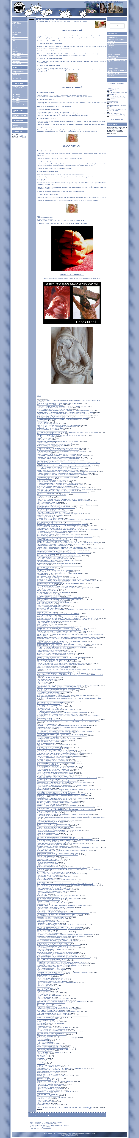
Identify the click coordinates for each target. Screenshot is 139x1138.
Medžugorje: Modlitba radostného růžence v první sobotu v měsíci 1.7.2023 (58, 614)
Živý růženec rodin (42, 1004)
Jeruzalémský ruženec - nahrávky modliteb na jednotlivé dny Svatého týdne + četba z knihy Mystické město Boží (68, 400)
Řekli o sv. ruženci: (42, 1040)
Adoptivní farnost (16, 32)
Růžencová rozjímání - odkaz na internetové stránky (51, 1003)
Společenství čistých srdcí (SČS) (116, 39)
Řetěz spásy (40, 797)
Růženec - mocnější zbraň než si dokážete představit (52, 1029)
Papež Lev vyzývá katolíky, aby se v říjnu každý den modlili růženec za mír (58, 450)
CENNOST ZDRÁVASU (43, 987)
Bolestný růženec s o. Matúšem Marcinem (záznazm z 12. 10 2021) (56, 738)
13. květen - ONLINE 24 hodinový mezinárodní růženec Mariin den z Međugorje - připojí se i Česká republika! (67, 685)
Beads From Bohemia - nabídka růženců (48, 1071)
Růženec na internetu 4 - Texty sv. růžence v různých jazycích (54, 1007)
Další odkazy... (111, 75)
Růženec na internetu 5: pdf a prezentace (48, 900)
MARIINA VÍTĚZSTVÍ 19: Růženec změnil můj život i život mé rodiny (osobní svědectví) (61, 657)
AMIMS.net (88, 2)
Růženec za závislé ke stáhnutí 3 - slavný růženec (51, 969)
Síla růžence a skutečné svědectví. (47, 509)
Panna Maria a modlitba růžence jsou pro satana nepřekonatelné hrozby (57, 659)
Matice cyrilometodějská (114, 54)
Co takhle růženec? (42, 1077)
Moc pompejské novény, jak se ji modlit (48, 596)
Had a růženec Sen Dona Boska (46, 567)
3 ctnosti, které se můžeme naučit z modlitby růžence (52, 776)
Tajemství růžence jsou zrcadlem (46, 554)
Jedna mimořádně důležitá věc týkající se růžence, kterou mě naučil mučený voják (60, 914)
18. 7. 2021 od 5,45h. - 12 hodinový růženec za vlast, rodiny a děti (55, 762)
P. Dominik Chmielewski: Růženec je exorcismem (51, 707)
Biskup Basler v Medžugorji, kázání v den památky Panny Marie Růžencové (58, 441)
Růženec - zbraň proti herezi (45, 849)
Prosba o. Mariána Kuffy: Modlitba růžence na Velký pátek (53, 1000)
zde (22, 135)
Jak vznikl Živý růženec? (44, 994)
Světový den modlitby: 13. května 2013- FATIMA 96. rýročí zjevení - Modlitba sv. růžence (61, 1068)
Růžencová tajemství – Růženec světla (48, 1096)
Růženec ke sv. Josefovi (44, 920)
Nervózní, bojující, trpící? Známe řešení (48, 897)
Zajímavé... (15, 51)
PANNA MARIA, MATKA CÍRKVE (46, 678)
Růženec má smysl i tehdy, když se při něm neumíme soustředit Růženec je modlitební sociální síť (64, 839)
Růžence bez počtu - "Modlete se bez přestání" (50, 908)
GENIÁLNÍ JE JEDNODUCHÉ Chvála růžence (50, 1010)
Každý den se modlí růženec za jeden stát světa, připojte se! (54, 1091)
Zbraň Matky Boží (42, 1053)
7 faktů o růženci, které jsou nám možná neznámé (51, 844)
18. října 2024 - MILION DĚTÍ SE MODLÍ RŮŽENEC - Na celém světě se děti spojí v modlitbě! (63, 525)
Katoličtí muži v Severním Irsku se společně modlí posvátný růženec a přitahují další (60, 727)
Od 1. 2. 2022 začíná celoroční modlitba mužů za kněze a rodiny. (55, 709)
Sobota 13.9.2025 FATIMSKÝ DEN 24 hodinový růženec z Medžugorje (56, 454)
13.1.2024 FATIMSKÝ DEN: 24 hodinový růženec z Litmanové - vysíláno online (59, 573)
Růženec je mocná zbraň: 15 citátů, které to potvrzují (52, 961)
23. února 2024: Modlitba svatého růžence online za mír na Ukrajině (56, 563)
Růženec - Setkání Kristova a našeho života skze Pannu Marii (54, 1027)
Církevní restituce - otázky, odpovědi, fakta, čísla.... (117, 71)
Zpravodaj (15, 34)
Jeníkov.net (111, 63)
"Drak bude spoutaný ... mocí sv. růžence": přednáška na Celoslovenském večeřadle (60, 753)
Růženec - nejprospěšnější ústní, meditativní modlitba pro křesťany (55, 879)
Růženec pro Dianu (42, 950)
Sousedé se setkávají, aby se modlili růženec (49, 859)
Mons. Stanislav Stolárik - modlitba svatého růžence (51, 783)
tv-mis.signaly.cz (22, 136)
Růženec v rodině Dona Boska (45, 569)
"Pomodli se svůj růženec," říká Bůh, (47, 813)
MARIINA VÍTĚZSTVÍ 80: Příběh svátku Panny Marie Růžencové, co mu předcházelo (60, 435)
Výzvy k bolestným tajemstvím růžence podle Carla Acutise (53, 486)
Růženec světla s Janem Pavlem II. (47, 502)
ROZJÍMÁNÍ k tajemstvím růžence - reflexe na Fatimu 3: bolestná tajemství (58, 955)
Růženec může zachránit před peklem (48, 423)
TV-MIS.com (98, 2)
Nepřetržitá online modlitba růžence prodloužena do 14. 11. (53, 730)
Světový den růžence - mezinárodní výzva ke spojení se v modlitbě (55, 528)
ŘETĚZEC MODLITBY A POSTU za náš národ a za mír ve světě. (55, 701)
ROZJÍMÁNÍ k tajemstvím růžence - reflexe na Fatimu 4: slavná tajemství (57, 953)
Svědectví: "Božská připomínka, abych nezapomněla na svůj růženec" (56, 916)
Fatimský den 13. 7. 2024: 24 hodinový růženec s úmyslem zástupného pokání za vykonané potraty (64, 537)
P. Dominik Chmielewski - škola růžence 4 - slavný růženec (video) (55, 763)
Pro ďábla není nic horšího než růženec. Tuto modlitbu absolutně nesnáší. (57, 531)
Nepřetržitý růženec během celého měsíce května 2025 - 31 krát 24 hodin (57, 476)
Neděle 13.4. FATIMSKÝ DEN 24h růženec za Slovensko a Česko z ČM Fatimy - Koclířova (62, 487)
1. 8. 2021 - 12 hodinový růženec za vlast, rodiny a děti (52, 759)
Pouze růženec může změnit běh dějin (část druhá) (51, 831)
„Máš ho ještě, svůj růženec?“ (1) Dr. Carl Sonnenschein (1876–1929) (56, 1008)
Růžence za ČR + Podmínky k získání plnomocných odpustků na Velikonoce (58, 403)
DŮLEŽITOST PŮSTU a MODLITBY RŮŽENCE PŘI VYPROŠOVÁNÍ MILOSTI (59, 468)
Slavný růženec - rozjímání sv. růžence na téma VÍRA (52, 656)
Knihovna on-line (16, 74)
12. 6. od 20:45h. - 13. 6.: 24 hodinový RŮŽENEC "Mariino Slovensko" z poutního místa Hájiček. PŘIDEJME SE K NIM (70, 675)
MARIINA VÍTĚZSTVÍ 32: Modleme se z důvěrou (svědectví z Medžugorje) (57, 802)
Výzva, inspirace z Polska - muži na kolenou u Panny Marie (53, 876)
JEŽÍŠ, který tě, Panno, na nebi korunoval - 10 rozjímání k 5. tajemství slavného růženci (61, 455)
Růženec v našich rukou (44, 991)
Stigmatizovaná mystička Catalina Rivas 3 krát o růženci (52, 932)
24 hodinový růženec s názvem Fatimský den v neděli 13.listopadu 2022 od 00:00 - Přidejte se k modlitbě (66, 644)
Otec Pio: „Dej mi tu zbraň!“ (44, 593)
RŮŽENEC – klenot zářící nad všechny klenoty (50, 467)
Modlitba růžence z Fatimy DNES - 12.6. (48, 1083)
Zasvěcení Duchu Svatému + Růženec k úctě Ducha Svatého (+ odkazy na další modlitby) (62, 413)
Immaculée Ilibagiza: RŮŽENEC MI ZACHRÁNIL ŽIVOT (52, 1048)
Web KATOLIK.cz (112, 41)
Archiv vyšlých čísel (17, 127)
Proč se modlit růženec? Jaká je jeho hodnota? (50, 978)
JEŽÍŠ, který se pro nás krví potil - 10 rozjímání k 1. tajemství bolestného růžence (60, 686)
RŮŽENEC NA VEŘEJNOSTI (45, 615)
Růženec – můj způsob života (45, 728)
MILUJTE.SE (118, 2)
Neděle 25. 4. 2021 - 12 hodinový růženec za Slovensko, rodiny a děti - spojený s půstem (62, 785)
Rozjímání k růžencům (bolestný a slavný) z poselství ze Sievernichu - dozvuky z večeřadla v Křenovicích (66, 471)
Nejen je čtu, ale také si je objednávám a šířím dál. (114, 114)
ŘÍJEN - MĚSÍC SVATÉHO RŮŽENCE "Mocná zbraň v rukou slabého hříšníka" (59, 527)
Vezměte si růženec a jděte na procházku (48, 804)
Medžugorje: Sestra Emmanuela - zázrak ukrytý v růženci (53, 696)
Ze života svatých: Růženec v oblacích (47, 1074)
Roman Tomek (44, 1107)
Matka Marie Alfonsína (43, 1093)
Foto (13, 38)
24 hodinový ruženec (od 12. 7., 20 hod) (48, 765)
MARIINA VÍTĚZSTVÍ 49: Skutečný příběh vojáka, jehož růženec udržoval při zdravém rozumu (63, 647)
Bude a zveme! (16, 25)
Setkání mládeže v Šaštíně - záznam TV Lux (49, 1046)
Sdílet (39, 396)
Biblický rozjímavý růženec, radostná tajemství (50, 1088)
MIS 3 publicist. (16, 96)
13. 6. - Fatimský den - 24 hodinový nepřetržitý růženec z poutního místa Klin (58, 617)
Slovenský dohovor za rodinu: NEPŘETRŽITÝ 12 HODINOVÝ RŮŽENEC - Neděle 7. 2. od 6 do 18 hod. (66, 810)
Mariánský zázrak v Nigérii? (45, 1026)
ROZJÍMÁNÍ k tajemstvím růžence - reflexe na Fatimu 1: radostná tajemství (58, 948)
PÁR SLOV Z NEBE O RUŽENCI (46, 612)
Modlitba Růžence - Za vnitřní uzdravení (48, 923)
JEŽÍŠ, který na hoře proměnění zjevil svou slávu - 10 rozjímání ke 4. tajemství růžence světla (63, 410)
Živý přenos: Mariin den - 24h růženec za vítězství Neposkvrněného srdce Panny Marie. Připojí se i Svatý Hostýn (68, 715)
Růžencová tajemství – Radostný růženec (48, 1090)
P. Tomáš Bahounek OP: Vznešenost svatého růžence (52, 1030)
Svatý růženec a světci (43, 439)
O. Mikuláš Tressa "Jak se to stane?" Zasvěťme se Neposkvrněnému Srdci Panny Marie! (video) (64, 695)
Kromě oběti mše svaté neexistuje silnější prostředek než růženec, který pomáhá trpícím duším (63, 553)
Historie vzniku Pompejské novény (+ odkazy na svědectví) (53, 480)
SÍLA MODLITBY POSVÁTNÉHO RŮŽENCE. (49, 576)
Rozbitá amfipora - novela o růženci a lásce (49, 1065)
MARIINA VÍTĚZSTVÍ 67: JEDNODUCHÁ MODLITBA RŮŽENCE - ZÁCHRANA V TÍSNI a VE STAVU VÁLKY (67, 542)
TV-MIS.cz (108, 2)
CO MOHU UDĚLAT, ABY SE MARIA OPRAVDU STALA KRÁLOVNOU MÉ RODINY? (61, 641)
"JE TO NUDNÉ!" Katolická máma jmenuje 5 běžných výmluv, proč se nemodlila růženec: (62, 736)
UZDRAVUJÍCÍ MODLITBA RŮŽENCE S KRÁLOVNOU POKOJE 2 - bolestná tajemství (61, 673)
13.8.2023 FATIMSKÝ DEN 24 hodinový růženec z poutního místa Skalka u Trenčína (60, 599)
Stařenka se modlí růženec (44, 479)
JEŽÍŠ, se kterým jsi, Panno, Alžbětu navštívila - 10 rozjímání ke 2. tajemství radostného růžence (64, 474)
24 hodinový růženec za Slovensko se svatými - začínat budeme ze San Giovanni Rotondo (62, 782)
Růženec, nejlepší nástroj (44, 516)
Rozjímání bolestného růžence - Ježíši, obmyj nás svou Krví (54, 651)
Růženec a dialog (42, 682)
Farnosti (14, 30)
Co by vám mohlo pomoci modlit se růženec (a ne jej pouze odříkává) (56, 1038)
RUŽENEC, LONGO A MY (44, 977)
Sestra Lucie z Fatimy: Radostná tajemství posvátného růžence (54, 672)
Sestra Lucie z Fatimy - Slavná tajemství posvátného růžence (54, 654)
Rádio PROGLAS (112, 45)
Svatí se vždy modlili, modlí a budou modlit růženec (51, 545)
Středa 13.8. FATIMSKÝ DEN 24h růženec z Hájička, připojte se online (56, 460)
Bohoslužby (15, 27)
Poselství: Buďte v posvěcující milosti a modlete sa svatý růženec (55, 1081)
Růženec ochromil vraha (44, 1100)
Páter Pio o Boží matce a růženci (46, 856)
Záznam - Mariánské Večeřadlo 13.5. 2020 (49, 858)
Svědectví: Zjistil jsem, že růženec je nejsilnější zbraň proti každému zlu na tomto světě (61, 1001)
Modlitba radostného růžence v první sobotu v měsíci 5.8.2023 (54, 602)
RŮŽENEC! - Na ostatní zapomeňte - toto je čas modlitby (53, 572)
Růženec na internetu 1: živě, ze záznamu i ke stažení (52, 416)
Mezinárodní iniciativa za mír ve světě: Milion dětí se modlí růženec (55, 907)
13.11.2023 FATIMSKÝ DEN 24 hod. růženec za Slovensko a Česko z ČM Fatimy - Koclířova (63, 579)
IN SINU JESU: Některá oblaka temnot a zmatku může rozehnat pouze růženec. (59, 448)
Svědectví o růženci (42, 574)
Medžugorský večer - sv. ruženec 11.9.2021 (49, 749)
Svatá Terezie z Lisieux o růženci (46, 743)
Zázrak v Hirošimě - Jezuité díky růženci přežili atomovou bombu (55, 952)
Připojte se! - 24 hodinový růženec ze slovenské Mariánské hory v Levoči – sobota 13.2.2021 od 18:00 (65, 807)
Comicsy (14, 76)
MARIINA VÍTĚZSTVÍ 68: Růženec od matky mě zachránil (53, 540)
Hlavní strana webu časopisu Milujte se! (19, 124)
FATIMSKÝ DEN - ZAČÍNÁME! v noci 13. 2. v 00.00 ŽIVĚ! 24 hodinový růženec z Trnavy (61, 631)
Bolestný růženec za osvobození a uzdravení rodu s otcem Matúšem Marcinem (59, 630)
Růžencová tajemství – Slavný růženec (48, 1094)
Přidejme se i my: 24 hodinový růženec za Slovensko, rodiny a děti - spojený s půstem (61, 795)
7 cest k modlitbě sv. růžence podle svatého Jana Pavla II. (53, 872)
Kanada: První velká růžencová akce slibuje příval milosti (53, 891)
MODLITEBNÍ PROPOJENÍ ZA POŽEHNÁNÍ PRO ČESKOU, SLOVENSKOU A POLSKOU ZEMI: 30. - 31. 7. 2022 (69, 669)
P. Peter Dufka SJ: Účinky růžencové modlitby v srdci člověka (54, 824)
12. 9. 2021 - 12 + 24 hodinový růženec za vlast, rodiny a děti (54, 747)
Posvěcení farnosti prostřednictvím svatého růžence (51, 981)
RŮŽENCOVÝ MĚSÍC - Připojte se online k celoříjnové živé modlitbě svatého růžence (61, 646)
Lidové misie (15, 42)
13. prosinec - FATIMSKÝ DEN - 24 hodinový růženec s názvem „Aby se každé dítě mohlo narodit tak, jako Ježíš (68, 638)
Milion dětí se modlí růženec (45, 447)
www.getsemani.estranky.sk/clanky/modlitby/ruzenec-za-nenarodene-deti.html (58, 220)
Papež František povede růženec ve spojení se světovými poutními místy (57, 853)
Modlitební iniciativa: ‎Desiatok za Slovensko (49, 921)
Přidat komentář (82, 1107)
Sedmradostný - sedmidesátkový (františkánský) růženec (53, 1049)
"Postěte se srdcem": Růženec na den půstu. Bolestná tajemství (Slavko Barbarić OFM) (61, 905)
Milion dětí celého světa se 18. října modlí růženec (51, 1097)
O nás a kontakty (16, 57)
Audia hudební (16, 100)
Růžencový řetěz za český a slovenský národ (49, 995)
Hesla (13, 40)
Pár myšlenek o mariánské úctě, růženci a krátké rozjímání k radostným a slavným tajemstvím (63, 958)
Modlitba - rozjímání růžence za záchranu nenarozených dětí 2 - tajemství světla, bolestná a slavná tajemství (67, 548)
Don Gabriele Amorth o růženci (45, 1020)
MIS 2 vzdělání (16, 94)
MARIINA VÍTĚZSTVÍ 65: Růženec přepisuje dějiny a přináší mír (55, 570)
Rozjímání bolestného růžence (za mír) (48, 693)
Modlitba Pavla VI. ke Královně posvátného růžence (51, 911)
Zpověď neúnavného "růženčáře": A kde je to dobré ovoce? (53, 733)
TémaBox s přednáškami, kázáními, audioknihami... (117, 61)
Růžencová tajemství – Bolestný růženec (48, 1087)
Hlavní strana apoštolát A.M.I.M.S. (18, 72)
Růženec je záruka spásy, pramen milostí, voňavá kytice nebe (54, 836)
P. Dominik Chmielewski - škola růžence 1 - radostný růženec (54, 769)
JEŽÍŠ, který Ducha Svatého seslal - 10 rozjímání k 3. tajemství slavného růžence (59, 550)
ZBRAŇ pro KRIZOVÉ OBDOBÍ (46, 622)
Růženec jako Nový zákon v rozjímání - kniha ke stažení (52, 946)
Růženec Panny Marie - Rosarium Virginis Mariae (51, 445)
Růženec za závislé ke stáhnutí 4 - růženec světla (51, 968)
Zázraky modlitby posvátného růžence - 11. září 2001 (52, 926)
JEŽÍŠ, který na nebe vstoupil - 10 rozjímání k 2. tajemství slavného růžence (58, 477)
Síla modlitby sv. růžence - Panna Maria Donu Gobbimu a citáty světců (56, 837)
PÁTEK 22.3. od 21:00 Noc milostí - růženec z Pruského (52, 558)
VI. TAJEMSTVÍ (41, 1058)
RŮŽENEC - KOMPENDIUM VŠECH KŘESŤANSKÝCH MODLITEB (56, 586)
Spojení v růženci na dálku (44, 438)
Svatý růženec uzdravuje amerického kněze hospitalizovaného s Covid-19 (57, 855)
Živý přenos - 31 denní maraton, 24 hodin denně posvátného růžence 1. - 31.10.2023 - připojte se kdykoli (66, 580)
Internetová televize (113, 47)
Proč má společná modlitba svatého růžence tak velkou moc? (54, 691)
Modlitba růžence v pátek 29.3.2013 (47, 1072)
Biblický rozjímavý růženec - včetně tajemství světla (51, 1035)
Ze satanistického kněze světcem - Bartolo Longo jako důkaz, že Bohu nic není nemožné (61, 936)
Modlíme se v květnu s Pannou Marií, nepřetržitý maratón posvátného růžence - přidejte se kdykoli (64, 619)
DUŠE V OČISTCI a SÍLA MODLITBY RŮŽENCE (50, 428)
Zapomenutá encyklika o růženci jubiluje (48, 1078)
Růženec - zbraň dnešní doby (45, 1101)
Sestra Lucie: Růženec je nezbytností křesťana (50, 515)
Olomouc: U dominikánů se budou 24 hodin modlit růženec (53, 592)
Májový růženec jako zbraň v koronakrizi (48, 860)
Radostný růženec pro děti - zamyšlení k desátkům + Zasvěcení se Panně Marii (59, 830)
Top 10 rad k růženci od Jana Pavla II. (47, 522)
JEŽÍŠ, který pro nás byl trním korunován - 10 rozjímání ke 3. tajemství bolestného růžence (62, 963)
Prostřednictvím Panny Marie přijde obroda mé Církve (52, 511)
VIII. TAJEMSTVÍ (42, 1055)
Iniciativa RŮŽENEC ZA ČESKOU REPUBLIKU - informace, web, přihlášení (58, 714)
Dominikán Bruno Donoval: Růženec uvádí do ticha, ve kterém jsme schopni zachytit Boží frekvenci (64, 731)
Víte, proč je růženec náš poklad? (46, 561)
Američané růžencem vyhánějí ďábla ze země (50, 828)
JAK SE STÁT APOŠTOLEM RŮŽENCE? (48, 608)
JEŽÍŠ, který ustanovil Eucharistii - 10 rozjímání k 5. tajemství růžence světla (58, 688)
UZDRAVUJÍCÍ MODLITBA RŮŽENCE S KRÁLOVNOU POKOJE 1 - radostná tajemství (61, 406)
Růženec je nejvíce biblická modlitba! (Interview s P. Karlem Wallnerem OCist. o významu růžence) (64, 588)
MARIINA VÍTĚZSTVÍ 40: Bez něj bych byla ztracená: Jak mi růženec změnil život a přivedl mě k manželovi (67, 778)
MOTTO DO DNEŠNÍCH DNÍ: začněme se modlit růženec (53, 621)
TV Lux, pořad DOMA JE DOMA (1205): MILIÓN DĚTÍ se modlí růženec (57, 940)
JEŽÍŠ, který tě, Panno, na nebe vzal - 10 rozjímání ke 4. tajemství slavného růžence (60, 458)
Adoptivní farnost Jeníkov (114, 66)
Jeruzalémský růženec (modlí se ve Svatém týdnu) (51, 557)
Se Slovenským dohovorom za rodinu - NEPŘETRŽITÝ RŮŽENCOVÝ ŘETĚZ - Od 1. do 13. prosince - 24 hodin (68, 721)
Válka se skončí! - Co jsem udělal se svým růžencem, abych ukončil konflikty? (58, 1011)
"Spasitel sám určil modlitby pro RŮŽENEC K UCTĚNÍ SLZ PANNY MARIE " (58, 750)
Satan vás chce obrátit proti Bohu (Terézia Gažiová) (51, 966)
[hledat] (116, 26)
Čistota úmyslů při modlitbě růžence (47, 823)
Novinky (14, 89)
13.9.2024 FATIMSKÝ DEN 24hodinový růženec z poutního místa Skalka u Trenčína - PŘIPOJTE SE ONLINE (67, 529)
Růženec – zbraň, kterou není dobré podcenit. (50, 405)
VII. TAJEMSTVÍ (41, 1056)
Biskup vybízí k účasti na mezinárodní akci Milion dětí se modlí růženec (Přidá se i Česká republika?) (65, 884)
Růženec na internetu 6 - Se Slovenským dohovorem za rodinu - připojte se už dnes (60, 664)
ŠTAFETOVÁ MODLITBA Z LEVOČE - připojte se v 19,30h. (53, 846)
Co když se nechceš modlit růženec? (47, 863)
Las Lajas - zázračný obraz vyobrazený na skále (50, 532)
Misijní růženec (41, 882)
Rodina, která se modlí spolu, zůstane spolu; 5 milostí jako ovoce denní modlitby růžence (62, 868)
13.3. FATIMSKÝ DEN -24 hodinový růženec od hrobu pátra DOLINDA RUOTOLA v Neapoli (62, 628)
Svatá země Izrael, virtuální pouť (116, 52)
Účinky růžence (41, 904)
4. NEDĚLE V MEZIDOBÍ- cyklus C (47, 711)
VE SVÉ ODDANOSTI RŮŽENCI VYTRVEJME (50, 979)
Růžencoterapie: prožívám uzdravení (47, 875)
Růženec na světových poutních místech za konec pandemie (54, 786)
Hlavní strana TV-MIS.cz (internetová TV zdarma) (18, 87)
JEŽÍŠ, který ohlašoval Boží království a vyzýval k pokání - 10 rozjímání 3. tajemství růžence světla (64, 814)
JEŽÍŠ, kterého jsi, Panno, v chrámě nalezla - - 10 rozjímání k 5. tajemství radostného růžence (63, 972)
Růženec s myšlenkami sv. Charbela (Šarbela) (50, 605)
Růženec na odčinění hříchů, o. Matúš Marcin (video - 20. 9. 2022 (55, 662)
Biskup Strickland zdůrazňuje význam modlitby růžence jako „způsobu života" (58, 521)
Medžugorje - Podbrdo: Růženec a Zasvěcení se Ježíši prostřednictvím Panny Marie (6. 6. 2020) (64, 850)
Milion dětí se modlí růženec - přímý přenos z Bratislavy (52, 1013)
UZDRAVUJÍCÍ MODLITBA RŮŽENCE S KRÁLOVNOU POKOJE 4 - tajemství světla (60, 924)
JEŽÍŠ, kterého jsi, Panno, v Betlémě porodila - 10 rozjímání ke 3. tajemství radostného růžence (63, 505)
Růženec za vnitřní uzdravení (45, 910)
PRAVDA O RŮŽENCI (43, 422)
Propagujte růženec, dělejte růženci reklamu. (49, 518)
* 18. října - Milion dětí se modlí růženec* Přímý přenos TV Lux (48, 989)
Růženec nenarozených (43, 1103)
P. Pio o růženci (41, 683)
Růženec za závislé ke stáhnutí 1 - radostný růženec (51, 971)
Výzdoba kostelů (16, 55)
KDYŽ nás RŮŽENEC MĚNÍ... (45, 680)
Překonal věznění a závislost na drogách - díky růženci (52, 937)
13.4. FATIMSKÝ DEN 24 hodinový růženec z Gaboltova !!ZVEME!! (55, 627)
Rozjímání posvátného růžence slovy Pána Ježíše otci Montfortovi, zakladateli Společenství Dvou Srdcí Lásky (67, 847)
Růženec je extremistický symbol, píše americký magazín (53, 666)
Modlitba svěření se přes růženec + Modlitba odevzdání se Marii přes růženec (58, 457)
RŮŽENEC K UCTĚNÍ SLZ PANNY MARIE (49, 746)
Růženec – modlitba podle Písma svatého (48, 434)
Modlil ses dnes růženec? (44, 603)
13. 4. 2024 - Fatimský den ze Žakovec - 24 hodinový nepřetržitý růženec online (59, 556)
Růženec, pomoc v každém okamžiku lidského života (52, 606)
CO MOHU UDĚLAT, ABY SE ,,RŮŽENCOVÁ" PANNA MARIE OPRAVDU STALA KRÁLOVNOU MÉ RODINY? (68, 618)
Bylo (13, 36)
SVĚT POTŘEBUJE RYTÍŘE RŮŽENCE (48, 538)
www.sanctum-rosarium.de (60, 223)
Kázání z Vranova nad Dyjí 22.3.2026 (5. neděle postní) (44, 1127)
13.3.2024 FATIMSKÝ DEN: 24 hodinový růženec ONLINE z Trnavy (56, 560)
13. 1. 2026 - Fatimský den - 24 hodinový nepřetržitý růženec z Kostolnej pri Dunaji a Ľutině (62, 418)
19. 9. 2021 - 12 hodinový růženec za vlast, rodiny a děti (53, 744)
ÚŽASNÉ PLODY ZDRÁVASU (45, 985)
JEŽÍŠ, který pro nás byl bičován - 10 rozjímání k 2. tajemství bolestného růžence (59, 965)
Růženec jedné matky (43, 984)
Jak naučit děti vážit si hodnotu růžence (48, 779)
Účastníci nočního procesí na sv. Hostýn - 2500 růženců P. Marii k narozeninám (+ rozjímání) (63, 913)
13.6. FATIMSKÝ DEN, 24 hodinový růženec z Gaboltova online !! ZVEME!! (58, 470)
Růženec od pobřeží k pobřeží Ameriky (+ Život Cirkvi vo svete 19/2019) (57, 895)
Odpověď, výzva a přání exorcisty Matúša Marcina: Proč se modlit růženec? (58, 873)
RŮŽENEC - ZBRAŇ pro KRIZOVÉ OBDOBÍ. (49, 643)
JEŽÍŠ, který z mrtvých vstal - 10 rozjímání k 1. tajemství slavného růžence (58, 483)
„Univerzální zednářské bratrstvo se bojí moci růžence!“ (52, 648)
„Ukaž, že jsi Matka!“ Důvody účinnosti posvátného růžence (53, 409)
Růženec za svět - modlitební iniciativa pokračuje (50, 1084)
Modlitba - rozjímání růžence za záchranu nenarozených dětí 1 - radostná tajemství (60, 547)
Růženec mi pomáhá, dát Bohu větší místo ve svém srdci (53, 811)
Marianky (14, 47)
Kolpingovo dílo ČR (113, 68)
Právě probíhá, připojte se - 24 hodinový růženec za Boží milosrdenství (57, 792)
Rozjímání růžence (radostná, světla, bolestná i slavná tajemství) (55, 827)
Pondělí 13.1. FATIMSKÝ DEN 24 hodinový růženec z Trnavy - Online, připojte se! (60, 499)
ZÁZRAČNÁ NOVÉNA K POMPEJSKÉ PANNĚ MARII (52, 660)
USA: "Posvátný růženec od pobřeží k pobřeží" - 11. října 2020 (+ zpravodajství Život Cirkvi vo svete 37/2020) (67, 840)
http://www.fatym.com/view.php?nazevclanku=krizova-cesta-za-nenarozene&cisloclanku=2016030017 (72, 278)
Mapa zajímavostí (16, 44)
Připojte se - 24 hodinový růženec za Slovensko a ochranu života (55, 772)
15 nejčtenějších (16, 63)
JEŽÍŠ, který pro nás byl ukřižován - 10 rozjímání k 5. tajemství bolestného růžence (60, 484)
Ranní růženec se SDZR (44, 535)
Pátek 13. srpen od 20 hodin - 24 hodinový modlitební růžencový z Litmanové (58, 756)
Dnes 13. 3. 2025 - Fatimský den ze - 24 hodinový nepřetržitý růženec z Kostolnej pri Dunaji (62, 492)
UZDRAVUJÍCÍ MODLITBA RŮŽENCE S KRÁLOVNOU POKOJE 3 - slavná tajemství (61, 794)
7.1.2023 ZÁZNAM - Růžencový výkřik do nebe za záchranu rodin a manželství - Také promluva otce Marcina (67, 637)
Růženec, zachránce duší (44, 997)
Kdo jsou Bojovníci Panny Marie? (46, 708)
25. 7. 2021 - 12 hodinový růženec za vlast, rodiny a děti (53, 760)
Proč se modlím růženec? (44, 930)
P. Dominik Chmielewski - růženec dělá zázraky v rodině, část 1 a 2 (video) (58, 633)
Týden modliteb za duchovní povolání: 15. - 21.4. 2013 (52, 1069)
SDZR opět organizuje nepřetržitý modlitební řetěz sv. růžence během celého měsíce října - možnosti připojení (67, 432)
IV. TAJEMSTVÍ (41, 1061)
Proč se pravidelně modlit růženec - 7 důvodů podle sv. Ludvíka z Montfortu (58, 898)
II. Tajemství (40, 1064)
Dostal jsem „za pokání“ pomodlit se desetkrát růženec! (52, 740)
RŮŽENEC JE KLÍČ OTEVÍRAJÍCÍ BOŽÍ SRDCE (50, 482)
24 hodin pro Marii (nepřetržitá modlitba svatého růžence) (53, 917)
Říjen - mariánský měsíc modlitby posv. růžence (50, 1045)
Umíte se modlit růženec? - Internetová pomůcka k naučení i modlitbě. (56, 982)
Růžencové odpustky (43, 442)
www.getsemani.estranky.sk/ (45, 217)
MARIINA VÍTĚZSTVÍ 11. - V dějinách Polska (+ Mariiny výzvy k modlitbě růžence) (60, 929)
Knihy (13, 49)
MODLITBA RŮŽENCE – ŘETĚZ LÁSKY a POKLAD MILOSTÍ (54, 444)
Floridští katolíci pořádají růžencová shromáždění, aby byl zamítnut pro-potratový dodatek (62, 524)
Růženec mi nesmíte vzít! (44, 1080)
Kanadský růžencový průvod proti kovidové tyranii (51, 702)
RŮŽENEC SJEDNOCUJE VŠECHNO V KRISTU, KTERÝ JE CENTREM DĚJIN (59, 598)
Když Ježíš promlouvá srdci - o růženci (48, 741)
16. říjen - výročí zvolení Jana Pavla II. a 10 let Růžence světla (54, 1075)
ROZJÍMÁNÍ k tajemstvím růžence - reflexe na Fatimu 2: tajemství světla (57, 956)
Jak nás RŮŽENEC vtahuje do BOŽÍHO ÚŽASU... (51, 692)
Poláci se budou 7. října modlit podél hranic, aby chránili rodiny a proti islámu (58, 945)
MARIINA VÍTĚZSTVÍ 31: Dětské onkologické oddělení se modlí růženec (57, 805)
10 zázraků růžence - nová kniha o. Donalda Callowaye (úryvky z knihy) (57, 781)
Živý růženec (41, 625)
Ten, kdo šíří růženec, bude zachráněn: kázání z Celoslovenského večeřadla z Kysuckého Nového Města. (66, 885)
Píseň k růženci (41, 564)
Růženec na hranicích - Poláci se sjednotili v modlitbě (52, 943)
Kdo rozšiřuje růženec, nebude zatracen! (48, 503)
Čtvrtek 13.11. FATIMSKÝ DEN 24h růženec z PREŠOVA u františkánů (56, 426)
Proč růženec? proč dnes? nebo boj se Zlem (49, 582)
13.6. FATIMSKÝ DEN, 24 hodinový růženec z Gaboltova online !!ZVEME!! (57, 541)
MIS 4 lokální (15, 98)
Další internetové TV (113, 50)
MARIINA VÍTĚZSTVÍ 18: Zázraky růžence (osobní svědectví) (54, 881)
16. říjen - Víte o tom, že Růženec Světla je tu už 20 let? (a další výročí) (57, 653)
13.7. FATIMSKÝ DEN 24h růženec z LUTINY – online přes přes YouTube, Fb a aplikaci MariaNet (64, 466)
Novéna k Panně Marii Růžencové (46, 590)
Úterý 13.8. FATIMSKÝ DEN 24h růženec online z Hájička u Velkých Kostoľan (58, 534)
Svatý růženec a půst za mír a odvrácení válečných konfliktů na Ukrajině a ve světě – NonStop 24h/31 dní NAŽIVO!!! (69, 698)
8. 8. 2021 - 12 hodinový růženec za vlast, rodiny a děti (52, 757)
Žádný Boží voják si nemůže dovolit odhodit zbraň (51, 601)
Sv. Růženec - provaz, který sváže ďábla (48, 1022)
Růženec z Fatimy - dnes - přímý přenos (48, 993)
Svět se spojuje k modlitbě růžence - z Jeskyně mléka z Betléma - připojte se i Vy (59, 513)
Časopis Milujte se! (112, 37)
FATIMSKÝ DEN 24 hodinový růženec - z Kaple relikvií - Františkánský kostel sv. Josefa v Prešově (64, 663)
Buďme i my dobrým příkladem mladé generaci (50, 1052)
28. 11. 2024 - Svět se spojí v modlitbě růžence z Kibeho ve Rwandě (56, 508)
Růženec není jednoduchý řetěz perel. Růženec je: (51, 866)
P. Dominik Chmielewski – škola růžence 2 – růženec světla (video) (55, 768)
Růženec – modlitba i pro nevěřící (46, 585)
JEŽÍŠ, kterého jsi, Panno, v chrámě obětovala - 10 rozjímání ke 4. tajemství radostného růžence (64, 415)
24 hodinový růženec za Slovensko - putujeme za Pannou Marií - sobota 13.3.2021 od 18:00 (62, 798)
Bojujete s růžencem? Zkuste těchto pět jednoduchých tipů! (53, 842)
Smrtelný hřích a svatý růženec (45, 493)
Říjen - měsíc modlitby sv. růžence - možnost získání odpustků (54, 888)
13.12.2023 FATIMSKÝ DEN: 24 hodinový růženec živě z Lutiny (54, 577)
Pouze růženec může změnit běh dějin (47, 833)
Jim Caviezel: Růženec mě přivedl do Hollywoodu (51, 821)
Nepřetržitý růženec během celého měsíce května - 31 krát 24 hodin (56, 775)
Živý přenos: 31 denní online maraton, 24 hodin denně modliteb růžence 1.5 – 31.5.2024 (61, 544)
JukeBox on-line (112, 58)
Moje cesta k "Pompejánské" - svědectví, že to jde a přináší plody (55, 752)
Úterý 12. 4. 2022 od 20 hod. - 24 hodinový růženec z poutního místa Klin (57, 689)
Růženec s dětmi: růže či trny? (45, 878)
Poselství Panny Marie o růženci (46, 1006)
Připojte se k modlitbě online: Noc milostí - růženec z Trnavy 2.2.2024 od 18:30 (59, 566)
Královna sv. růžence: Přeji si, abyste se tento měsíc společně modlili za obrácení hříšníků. (62, 1016)
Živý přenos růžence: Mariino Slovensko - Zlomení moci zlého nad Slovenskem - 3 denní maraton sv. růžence (67, 720)
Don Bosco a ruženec (43, 496)
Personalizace (15, 61)
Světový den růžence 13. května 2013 (47, 1067)
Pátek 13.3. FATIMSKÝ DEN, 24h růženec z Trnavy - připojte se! (55, 407)
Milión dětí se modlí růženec (45, 1039)
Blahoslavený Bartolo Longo (45, 718)
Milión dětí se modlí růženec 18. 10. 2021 (48, 737)
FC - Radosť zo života (43, 223)
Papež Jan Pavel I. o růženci (45, 852)
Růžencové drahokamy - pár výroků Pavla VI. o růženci (52, 903)
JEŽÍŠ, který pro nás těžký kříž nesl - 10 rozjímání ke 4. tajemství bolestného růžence (61, 962)
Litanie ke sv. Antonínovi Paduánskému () (40, 1128)
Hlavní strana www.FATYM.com (16, 23)
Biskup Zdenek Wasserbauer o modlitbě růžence (50, 834)
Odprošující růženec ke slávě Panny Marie (49, 1085)
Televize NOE (111, 43)
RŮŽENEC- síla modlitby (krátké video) (48, 865)
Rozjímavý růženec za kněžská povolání (48, 1104)
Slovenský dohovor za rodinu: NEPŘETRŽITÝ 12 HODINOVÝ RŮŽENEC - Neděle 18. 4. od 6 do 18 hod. (66, 789)
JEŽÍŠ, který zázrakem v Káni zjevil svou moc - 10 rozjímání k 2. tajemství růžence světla (62, 712)
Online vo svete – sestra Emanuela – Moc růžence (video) (53, 770)
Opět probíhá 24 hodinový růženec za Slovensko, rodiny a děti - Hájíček (57, 801)
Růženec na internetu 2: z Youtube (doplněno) (50, 808)
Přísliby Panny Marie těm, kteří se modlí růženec (50, 1017)
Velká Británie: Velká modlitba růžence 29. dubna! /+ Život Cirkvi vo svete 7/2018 (59, 927)
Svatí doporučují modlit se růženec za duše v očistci (51, 431)
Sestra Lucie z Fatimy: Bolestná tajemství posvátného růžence (54, 667)
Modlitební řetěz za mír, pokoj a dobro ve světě (50, 705)
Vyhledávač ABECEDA (113, 73)
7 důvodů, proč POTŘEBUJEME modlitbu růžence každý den (54, 791)
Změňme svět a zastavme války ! (46, 975)
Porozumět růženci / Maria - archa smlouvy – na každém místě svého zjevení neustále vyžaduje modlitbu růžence (68, 463)
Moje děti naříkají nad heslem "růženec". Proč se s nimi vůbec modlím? (57, 754)
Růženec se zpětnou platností (45, 724)
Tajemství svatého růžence (44, 1051)
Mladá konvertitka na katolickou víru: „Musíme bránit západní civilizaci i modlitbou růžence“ (62, 473)
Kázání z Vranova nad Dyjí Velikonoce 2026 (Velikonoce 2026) (46, 1122)
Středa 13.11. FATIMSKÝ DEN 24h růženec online (51, 512)
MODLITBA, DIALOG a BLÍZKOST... (47, 679)
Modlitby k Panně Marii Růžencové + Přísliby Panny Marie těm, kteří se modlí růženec (61, 451)
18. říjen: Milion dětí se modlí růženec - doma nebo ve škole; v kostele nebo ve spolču (61, 583)
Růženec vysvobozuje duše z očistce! (47, 429)
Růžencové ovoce (42, 894)
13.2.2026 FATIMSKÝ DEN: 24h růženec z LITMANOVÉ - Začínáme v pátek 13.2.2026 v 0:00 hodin (65, 412)
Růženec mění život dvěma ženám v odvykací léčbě (51, 495)
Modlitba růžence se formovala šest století (49, 650)
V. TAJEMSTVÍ (41, 1059)
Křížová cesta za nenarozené (72, 275)
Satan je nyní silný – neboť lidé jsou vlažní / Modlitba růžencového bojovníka (58, 425)
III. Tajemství (40, 1062)
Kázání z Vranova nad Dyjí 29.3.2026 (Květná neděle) (44, 1123)
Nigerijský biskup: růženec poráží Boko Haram (50, 974)
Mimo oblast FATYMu (17, 53)
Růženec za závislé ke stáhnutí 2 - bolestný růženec (51, 949)
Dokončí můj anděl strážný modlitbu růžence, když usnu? (53, 799)
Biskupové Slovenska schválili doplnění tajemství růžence (53, 1033)
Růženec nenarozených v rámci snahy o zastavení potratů (53, 998)
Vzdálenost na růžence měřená (46, 1019)
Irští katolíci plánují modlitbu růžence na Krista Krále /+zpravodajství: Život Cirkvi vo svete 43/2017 (64, 934)
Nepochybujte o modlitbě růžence (46, 862)
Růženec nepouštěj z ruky (44, 788)
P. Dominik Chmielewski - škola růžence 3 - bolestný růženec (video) (56, 766)
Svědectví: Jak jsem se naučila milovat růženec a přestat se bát (54, 889)
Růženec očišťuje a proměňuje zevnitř (47, 589)
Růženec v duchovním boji (44, 452)
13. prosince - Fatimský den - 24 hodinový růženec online (53, 506)
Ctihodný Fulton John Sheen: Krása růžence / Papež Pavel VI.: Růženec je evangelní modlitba (63, 500)
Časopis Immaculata (113, 56)
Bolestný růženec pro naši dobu (46, 437)
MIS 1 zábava (15, 92)
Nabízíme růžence (42, 421)
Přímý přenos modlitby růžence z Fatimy (48, 892)
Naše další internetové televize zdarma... (18, 105)
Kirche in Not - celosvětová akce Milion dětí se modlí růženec (54, 1014)
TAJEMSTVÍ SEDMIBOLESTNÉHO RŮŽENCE (50, 595)
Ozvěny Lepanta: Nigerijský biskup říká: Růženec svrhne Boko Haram (56, 1032)
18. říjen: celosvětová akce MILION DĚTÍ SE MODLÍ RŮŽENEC (55, 942)
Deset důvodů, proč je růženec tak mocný (48, 704)
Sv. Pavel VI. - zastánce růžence (46, 901)
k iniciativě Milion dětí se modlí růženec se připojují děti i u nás (54, 939)
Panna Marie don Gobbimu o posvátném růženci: (50, 918)
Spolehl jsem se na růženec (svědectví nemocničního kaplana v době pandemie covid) (61, 843)
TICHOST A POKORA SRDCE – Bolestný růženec (51, 959)
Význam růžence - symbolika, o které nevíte (49, 551)
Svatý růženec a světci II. (44, 497)
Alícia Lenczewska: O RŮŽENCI (46, 461)
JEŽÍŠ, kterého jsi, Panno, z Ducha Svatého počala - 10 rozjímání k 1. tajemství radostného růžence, (65, 489)
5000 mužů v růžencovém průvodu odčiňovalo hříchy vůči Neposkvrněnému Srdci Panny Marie (63, 725)
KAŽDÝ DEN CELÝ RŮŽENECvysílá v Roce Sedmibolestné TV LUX (47, 1042)
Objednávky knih (16, 78)
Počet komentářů (73, 1107)
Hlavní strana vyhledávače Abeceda (19, 116)
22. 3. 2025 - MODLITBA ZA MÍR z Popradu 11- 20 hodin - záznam (55, 490)
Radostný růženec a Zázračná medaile (48, 933)
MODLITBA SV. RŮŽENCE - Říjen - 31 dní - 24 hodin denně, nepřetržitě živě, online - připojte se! (64, 519)
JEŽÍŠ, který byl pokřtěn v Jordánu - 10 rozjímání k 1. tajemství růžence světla (59, 419)
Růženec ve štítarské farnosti (45, 1036)
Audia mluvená (16, 102)
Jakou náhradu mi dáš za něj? (45, 815)
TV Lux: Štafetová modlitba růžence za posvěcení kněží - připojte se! (56, 773)
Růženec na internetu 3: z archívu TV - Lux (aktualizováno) (53, 826)
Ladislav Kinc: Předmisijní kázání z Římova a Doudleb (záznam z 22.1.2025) (49, 1125)
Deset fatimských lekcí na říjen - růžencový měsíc (51, 887)
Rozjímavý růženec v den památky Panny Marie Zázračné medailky (56, 820)
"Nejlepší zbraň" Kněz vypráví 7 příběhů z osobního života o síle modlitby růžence (60, 734)
